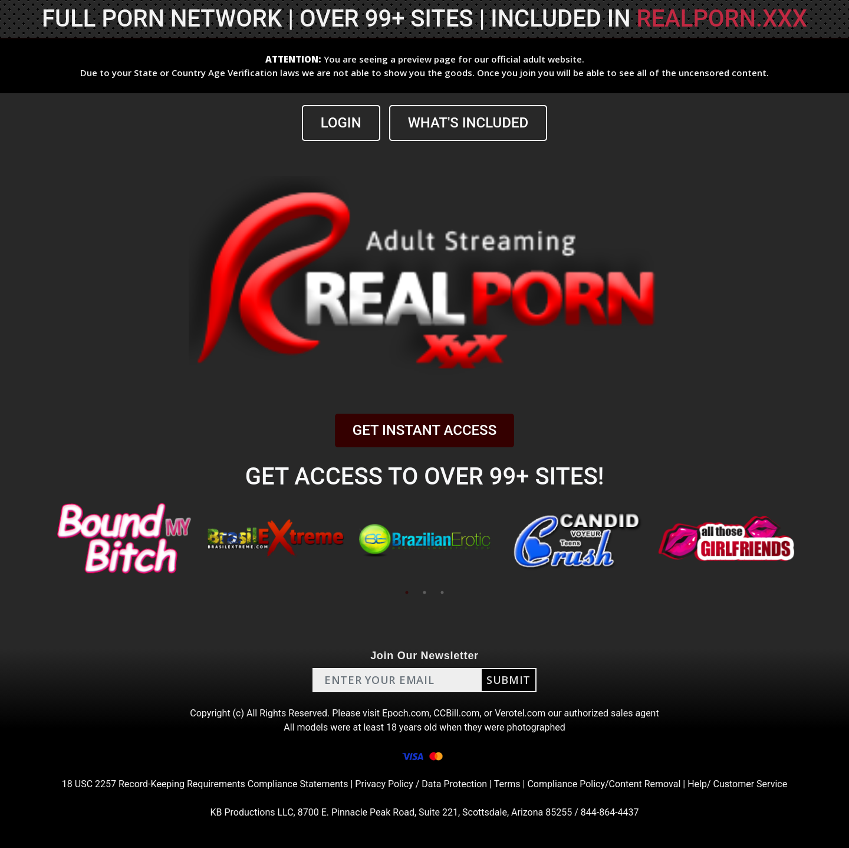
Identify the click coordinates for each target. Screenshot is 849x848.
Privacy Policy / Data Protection (421, 784)
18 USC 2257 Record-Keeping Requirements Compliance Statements (205, 784)
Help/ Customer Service (737, 784)
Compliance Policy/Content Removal (603, 784)
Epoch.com (405, 713)
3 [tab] (442, 592)
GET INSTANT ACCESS (424, 430)
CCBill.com (456, 713)
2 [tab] (424, 592)
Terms (507, 784)
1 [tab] (407, 592)
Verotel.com (520, 713)
